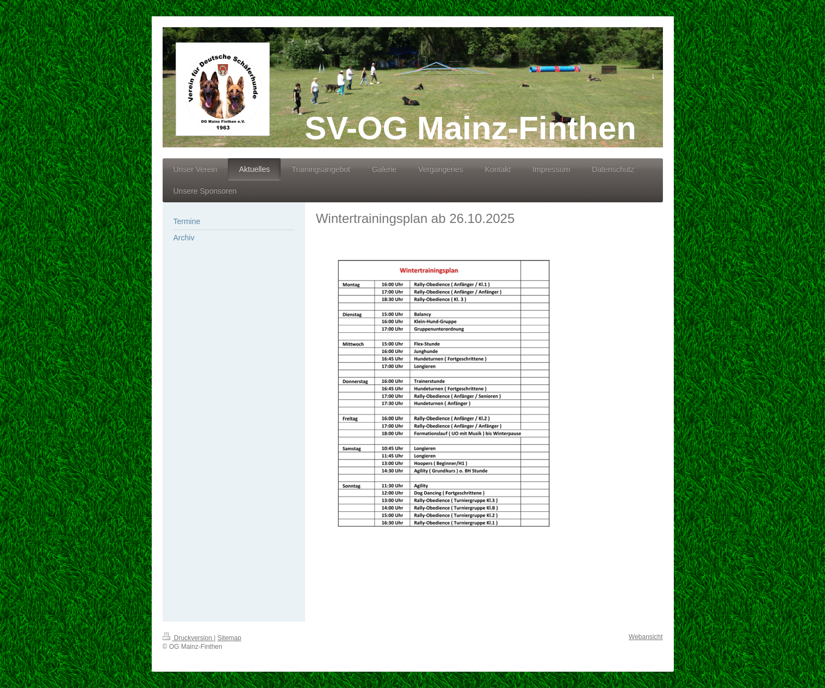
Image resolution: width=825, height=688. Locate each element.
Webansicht (645, 637)
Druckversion (188, 638)
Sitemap (229, 638)
